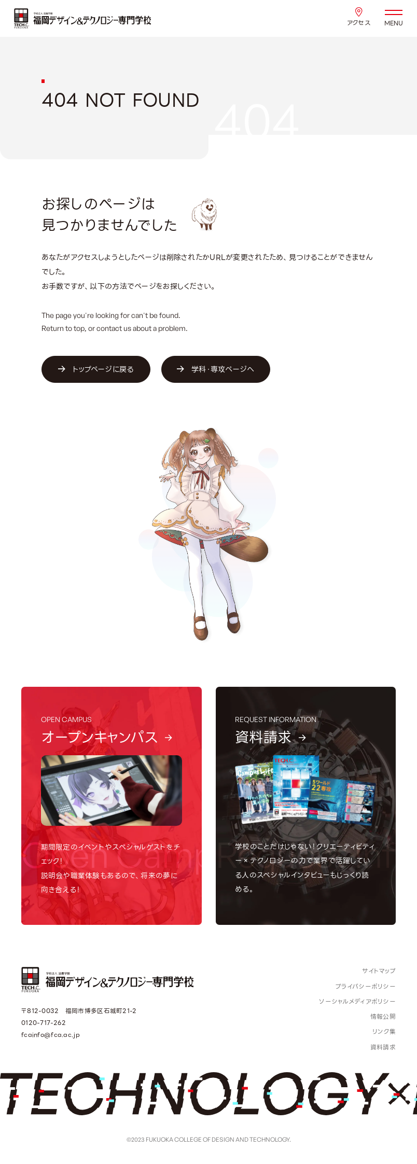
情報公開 (383, 1016)
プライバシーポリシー (366, 986)
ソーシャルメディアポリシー (357, 1001)
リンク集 (384, 1031)
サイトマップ (379, 971)
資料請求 (383, 1047)
